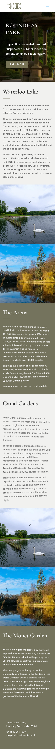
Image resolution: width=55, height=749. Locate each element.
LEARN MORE (16, 64)
